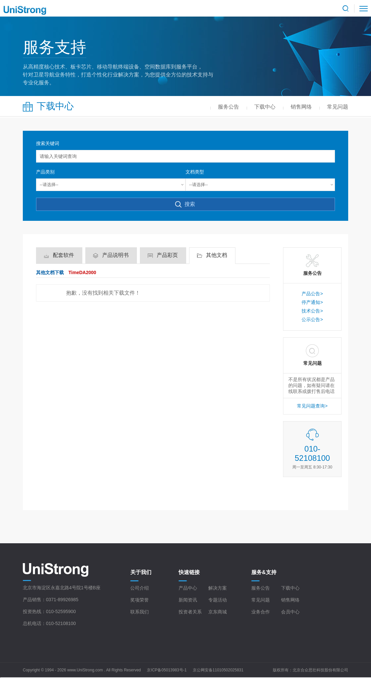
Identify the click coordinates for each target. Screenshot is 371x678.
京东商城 (217, 611)
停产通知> (312, 302)
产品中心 (188, 588)
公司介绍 (139, 588)
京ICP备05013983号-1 (166, 670)
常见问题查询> (312, 406)
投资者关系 (190, 611)
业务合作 (260, 611)
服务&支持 (263, 572)
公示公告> (312, 319)
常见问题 (260, 600)
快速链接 (189, 572)
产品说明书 (115, 255)
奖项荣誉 (139, 600)
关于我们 (140, 572)
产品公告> (312, 293)
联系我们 (139, 611)
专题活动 (217, 600)
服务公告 (260, 588)
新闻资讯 (188, 600)
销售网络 (290, 600)
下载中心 (290, 588)
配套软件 (63, 255)
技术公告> (312, 311)
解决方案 (217, 588)
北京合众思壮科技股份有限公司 (320, 670)
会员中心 (290, 611)
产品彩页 (167, 255)
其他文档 (216, 255)
